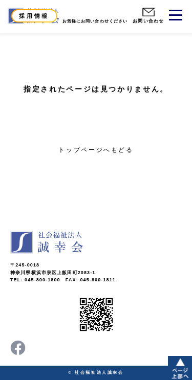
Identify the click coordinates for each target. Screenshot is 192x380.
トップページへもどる (95, 149)
